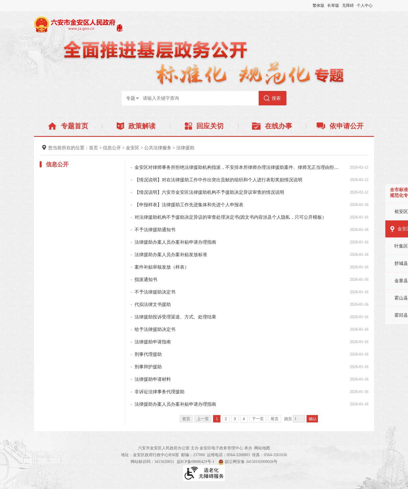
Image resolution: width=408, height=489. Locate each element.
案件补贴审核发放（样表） (162, 267)
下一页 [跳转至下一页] (258, 418)
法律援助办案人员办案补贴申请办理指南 (175, 242)
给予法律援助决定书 (155, 329)
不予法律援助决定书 (155, 292)
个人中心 (365, 5)
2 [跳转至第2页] (226, 418)
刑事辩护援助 (148, 366)
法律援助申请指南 (153, 341)
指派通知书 (146, 279)
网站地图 (262, 448)
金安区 (132, 147)
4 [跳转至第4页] (244, 418)
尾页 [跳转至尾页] (275, 418)
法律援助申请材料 (153, 379)
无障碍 (348, 5)
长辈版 (333, 5)
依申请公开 (340, 126)
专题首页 (68, 126)
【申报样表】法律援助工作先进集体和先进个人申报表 (189, 204)
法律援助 (185, 147)
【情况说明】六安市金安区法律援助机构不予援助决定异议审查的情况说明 (209, 192)
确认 (313, 418)
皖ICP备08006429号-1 (195, 462)
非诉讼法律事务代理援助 (159, 391)
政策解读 (136, 126)
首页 (93, 147)
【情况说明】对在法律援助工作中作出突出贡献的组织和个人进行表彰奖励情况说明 (218, 179)
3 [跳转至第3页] (235, 418)
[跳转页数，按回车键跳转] (299, 418)
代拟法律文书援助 (153, 304)
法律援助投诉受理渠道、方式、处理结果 (175, 316)
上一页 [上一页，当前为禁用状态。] (203, 418)
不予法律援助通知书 (155, 229)
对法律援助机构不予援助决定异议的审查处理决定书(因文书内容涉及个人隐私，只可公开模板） (230, 217)
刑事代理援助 (148, 354)
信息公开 (112, 147)
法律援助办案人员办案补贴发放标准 (171, 254)
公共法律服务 (157, 147)
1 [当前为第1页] (217, 418)
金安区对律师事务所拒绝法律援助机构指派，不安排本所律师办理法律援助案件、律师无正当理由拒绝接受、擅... (239, 167)
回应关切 (204, 126)
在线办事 (272, 126)
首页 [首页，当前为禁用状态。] (186, 418)
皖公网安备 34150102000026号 (247, 462)
